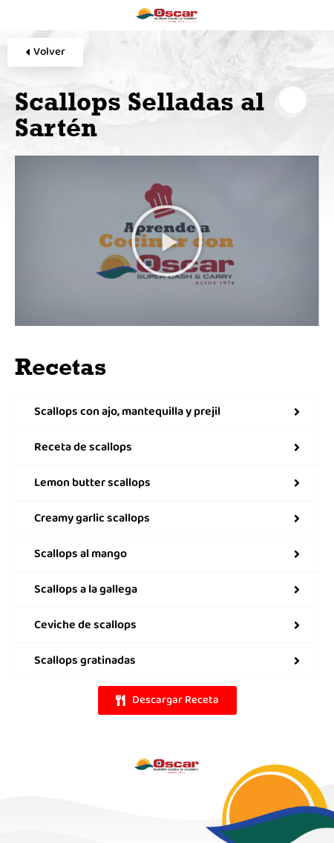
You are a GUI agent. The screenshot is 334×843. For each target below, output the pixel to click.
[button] (167, 241)
